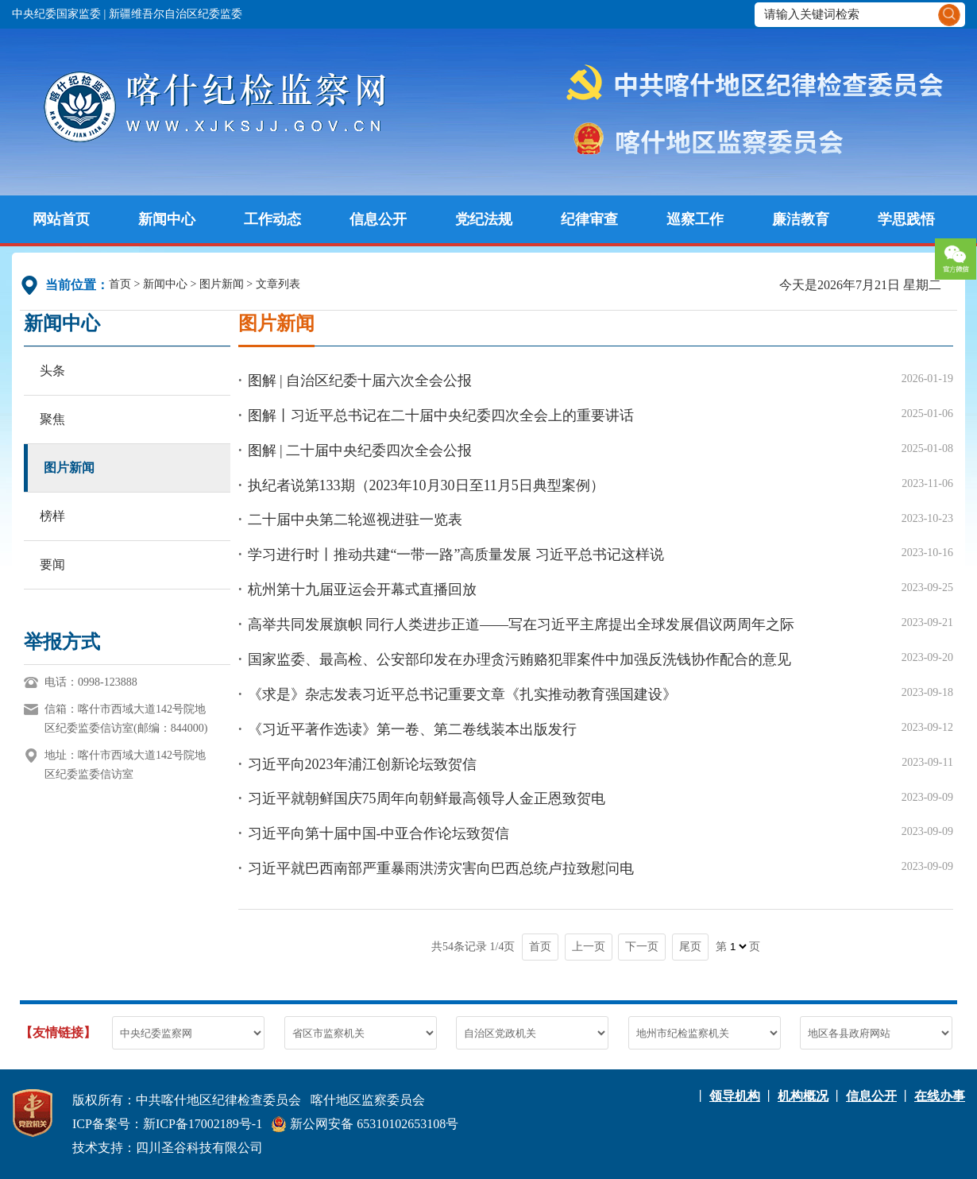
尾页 (690, 947)
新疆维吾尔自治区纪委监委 (175, 14)
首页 (120, 284)
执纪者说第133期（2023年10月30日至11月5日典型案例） (426, 485)
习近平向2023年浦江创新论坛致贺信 (362, 764)
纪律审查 (589, 219)
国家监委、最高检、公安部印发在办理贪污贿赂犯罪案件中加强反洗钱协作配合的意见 (519, 659)
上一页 (588, 947)
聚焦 (52, 419)
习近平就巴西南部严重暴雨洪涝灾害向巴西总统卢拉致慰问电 (441, 868)
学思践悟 (906, 219)
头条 (52, 370)
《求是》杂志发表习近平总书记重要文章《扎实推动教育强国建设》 (462, 694)
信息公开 (378, 219)
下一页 (641, 947)
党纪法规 (483, 219)
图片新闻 (221, 284)
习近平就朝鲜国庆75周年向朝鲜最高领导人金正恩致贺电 (426, 798)
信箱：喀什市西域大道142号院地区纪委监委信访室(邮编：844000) (125, 718)
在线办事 (939, 1096)
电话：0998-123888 (90, 682)
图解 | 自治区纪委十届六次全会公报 (360, 380)
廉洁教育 (800, 219)
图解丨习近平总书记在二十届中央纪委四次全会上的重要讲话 (441, 415)
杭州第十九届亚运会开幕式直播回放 (362, 589)
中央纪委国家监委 (56, 14)
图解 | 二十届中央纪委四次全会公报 (360, 450)
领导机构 (734, 1096)
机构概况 (803, 1096)
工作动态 (272, 219)
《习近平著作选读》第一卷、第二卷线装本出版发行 (412, 729)
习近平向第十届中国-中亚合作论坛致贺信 (379, 833)
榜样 (52, 516)
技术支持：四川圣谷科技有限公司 (167, 1147)
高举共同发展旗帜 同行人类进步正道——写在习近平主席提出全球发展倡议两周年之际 (521, 624)
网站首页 (61, 219)
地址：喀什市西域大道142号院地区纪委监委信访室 (125, 764)
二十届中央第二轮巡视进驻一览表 (355, 520)
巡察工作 (695, 219)
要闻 (52, 564)
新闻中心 (166, 219)
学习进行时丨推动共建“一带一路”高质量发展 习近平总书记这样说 (456, 554)
